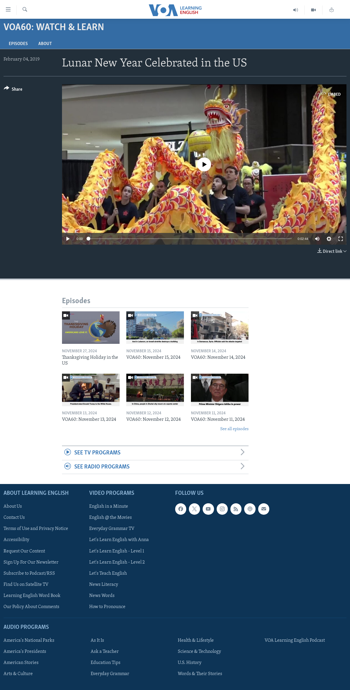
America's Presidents (25, 651)
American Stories (21, 662)
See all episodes (234, 429)
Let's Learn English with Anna (119, 540)
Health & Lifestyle (196, 640)
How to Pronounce (107, 607)
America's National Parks (29, 640)
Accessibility (16, 540)
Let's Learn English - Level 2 (117, 562)
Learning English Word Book (32, 595)
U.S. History (189, 662)
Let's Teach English (108, 573)
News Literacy (103, 584)
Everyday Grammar (110, 674)
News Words (102, 595)
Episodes (18, 44)
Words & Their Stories (200, 674)
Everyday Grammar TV (112, 528)
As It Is (97, 640)
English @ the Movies (110, 517)
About (45, 44)
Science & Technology (199, 651)
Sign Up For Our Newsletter (31, 562)
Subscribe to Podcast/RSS (29, 573)
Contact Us (14, 517)
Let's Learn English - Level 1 (116, 551)
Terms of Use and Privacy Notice (36, 528)
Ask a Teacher (105, 651)
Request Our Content (24, 551)
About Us (13, 506)
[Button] (13, 90)
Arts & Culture (18, 674)
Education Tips (105, 662)
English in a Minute (108, 506)
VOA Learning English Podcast (295, 640)
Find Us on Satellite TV (26, 584)
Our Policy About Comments (31, 607)
